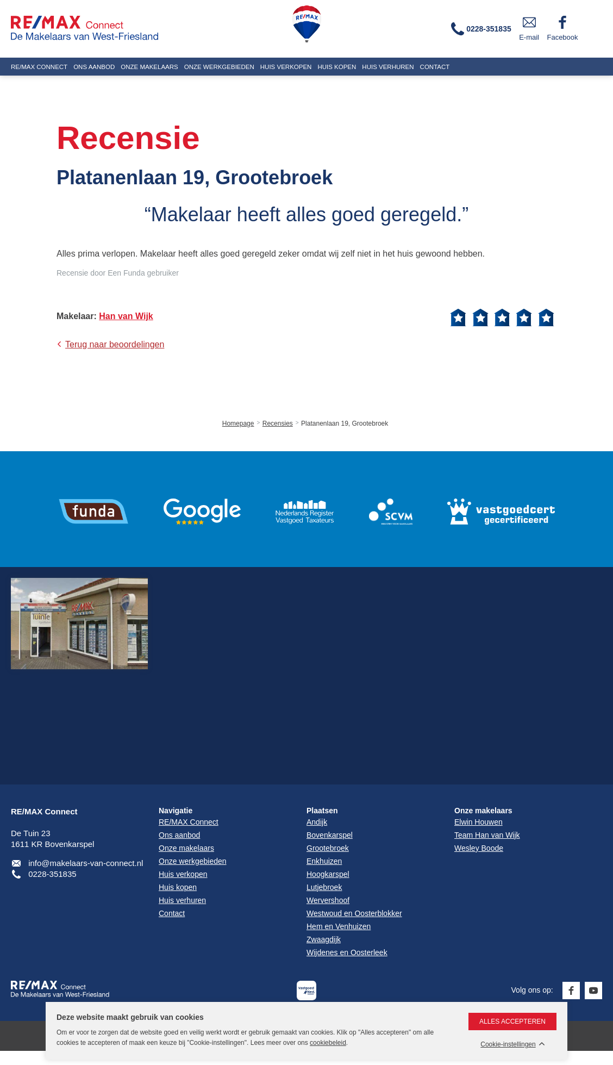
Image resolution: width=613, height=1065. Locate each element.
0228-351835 (52, 874)
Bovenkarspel (329, 835)
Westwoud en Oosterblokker (354, 913)
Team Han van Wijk (487, 835)
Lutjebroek (324, 887)
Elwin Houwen (478, 822)
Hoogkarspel (327, 874)
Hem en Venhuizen (338, 926)
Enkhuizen (324, 861)
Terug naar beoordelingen (114, 344)
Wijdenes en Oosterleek (346, 952)
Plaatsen (322, 810)
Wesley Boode (478, 848)
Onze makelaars (483, 810)
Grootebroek (327, 848)
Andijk (316, 822)
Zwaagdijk (323, 939)
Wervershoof (327, 900)
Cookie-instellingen (507, 1044)
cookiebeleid (328, 1043)
